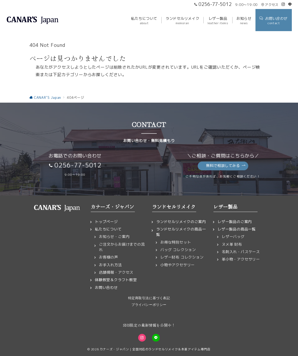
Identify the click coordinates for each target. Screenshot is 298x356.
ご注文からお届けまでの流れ (122, 247)
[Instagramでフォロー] (283, 4)
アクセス (269, 4)
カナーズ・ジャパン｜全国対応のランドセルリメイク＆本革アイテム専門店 (155, 349)
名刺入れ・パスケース (241, 251)
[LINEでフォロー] (290, 4)
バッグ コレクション (178, 249)
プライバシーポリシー (148, 305)
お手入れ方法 (110, 265)
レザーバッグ (233, 236)
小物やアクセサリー (177, 265)
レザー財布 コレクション (182, 257)
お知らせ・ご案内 (114, 236)
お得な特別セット (175, 242)
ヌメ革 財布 (232, 244)
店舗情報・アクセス (116, 272)
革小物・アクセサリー (241, 259)
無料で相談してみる (225, 165)
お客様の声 (108, 257)
